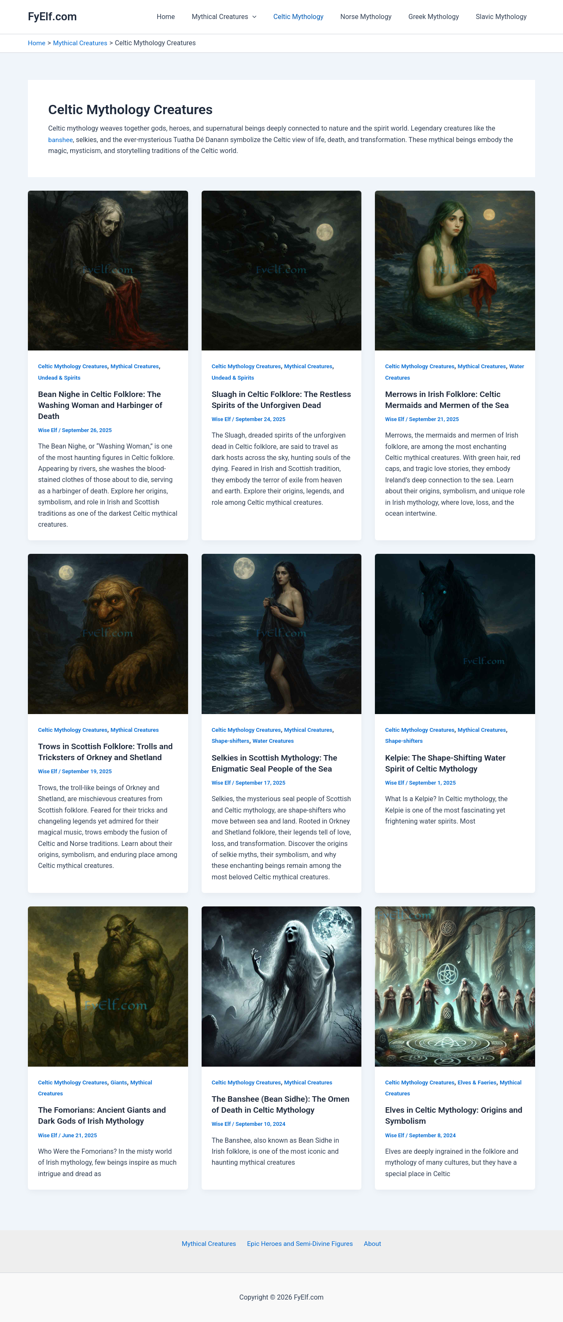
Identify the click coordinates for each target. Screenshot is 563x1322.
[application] (267, 17)
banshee (61, 140)
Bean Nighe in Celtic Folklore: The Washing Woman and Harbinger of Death (102, 405)
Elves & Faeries (480, 1082)
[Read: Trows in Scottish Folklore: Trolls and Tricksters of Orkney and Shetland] (108, 634)
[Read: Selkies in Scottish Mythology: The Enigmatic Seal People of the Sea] (282, 634)
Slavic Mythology (503, 17)
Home (184, 17)
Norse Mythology (374, 17)
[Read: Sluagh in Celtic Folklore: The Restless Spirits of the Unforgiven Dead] (282, 270)
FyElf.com (52, 16)
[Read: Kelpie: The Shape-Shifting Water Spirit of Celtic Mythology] (455, 634)
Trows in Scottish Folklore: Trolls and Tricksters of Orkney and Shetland (100, 757)
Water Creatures (406, 377)
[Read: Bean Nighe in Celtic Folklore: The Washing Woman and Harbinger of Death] (108, 270)
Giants (121, 1082)
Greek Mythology (438, 17)
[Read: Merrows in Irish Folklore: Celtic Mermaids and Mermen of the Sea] (455, 270)
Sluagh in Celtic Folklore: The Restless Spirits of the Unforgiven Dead (275, 405)
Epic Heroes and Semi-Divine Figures (300, 1244)
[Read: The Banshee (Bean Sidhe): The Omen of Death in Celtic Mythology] (282, 986)
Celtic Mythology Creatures (74, 366)
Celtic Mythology (310, 17)
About (371, 1244)
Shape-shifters (231, 740)
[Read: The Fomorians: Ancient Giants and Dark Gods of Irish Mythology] (108, 986)
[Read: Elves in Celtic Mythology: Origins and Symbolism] (455, 986)
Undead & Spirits (60, 377)
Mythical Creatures (239, 17)
